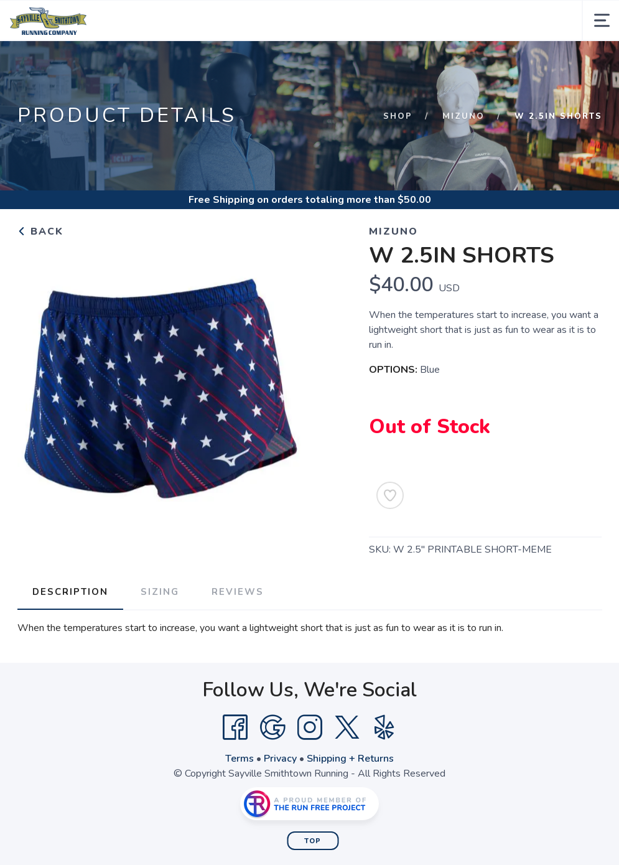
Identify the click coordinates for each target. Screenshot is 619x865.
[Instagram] (309, 727)
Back (40, 231)
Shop (397, 116)
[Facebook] (235, 727)
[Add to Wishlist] (390, 495)
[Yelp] (384, 727)
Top (312, 841)
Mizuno (463, 116)
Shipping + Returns (350, 758)
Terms (239, 758)
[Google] (272, 727)
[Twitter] (347, 727)
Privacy (280, 758)
